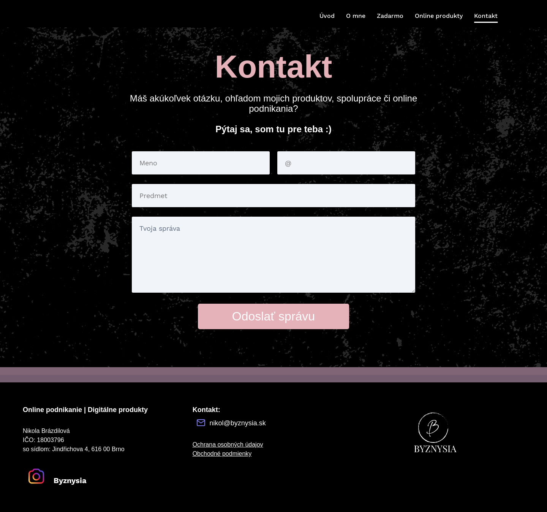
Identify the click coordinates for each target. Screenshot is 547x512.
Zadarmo (390, 15)
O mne (355, 15)
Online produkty (439, 15)
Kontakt (486, 15)
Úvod (327, 15)
